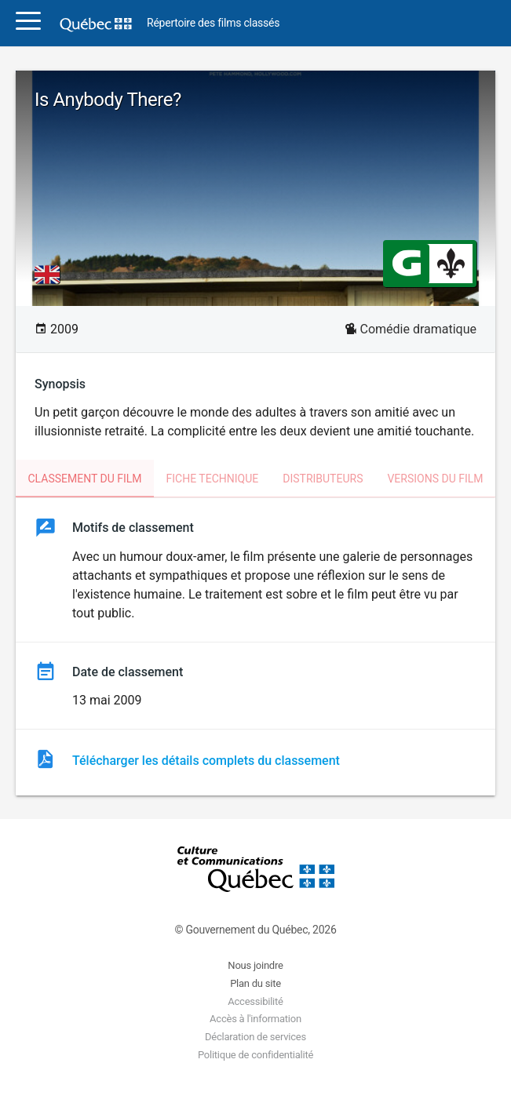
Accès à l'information (255, 1019)
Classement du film (84, 478)
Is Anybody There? (108, 100)
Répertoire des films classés (213, 23)
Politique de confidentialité (255, 1055)
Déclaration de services (255, 1037)
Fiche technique (212, 478)
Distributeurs (323, 478)
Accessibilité (255, 1001)
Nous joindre (255, 965)
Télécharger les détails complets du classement (206, 760)
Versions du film (435, 478)
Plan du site (255, 983)
